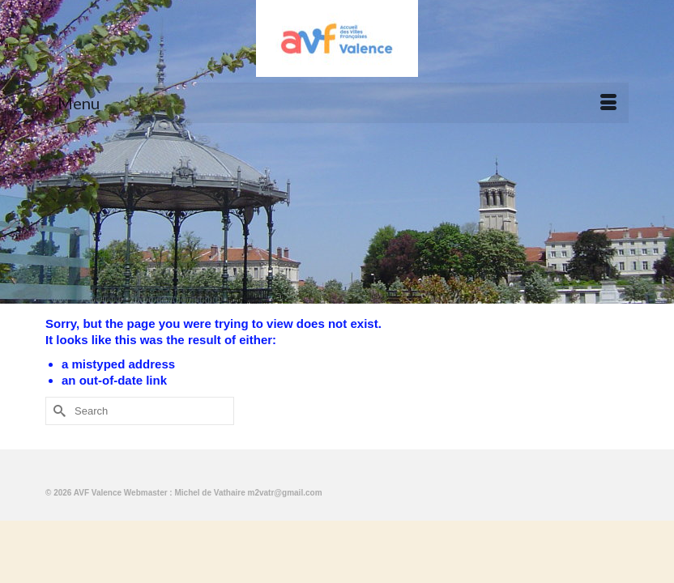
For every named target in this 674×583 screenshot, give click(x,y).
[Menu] (337, 103)
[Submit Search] (57, 411)
